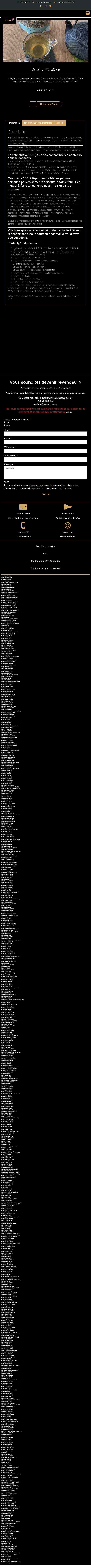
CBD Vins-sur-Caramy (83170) (8, 1037)
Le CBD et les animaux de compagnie (29, 267)
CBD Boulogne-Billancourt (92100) (10, 632)
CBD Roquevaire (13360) (7, 1427)
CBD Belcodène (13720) (7, 869)
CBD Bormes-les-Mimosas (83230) (10, 787)
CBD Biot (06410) (5, 1378)
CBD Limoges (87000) (7, 585)
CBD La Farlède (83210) (7, 686)
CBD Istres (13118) (5, 1073)
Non (8, 425)
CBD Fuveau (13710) (6, 826)
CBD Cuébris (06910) (6, 1475)
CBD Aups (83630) (6, 576)
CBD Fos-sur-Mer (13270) (7, 1086)
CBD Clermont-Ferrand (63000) (9, 650)
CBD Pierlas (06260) (6, 1436)
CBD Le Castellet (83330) (7, 1081)
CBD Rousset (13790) (6, 1271)
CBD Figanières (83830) (7, 945)
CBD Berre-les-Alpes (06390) (8, 714)
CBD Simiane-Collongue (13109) (9, 866)
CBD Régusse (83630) (7, 1065)
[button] (88, 13)
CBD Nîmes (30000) (6, 584)
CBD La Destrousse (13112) (8, 648)
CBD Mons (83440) (6, 1396)
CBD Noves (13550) (6, 1274)
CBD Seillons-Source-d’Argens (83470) (11, 851)
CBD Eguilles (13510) (6, 783)
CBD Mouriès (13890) (6, 796)
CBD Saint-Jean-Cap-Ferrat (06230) (10, 610)
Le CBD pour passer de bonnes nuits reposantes (34, 270)
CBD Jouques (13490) (6, 1083)
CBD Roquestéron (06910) (7, 683)
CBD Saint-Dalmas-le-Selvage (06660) (11, 1052)
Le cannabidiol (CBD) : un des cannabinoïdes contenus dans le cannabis (44, 285)
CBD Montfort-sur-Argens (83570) (9, 1508)
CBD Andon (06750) (6, 1325)
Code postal (10, 455)
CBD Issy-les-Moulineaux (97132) (9, 973)
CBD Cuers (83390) (6, 933)
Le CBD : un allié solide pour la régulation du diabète (35, 261)
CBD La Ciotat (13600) (6, 986)
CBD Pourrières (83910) (7, 871)
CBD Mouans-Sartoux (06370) (8, 599)
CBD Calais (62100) (6, 679)
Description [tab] (14, 123)
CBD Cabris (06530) (6, 992)
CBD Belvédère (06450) (7, 658)
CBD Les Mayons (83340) (7, 1121)
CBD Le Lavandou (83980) (8, 1022)
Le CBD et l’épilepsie (21, 276)
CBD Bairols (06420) (6, 1248)
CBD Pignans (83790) (6, 1434)
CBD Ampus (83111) (6, 1215)
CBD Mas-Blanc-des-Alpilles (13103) (10, 1287)
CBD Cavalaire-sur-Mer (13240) (9, 1302)
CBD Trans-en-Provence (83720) (9, 597)
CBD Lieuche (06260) (6, 581)
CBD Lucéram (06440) (7, 1347)
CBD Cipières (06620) (6, 638)
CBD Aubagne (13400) (7, 1342)
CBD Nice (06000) (5, 1141)
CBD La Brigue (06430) (7, 1456)
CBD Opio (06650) (6, 1228)
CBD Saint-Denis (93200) (7, 643)
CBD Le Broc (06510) (6, 1281)
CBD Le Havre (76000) (7, 646)
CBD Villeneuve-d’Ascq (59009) (9, 660)
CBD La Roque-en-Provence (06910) (10, 956)
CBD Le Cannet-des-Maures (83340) (10, 1521)
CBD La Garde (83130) (7, 1258)
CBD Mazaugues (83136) (7, 1515)
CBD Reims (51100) (6, 613)
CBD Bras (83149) (5, 1144)
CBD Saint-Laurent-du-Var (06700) (10, 892)
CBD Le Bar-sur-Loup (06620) (8, 1424)
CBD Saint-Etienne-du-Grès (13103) (10, 623)
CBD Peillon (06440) (6, 1254)
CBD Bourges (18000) (6, 857)
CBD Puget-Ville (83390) (7, 1447)
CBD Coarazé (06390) (6, 709)
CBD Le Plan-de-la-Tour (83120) (9, 1419)
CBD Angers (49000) (6, 852)
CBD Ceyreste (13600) (6, 900)
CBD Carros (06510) (6, 1077)
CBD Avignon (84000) (6, 704)
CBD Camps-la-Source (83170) (9, 1457)
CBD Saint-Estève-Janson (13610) (9, 602)
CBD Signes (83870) (6, 905)
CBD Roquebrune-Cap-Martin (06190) (10, 750)
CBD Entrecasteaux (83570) (8, 1510)
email (69, 411)
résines (69, 147)
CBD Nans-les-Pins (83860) (8, 1109)
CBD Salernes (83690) (6, 1100)
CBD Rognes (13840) (6, 1530)
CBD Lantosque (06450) (7, 780)
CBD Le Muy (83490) (6, 1044)
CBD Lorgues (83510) (6, 805)
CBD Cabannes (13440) (7, 983)
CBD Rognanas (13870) (7, 889)
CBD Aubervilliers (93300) (7, 785)
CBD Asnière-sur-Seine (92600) (9, 976)
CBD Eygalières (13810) (7, 1340)
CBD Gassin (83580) (6, 938)
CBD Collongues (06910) (7, 640)
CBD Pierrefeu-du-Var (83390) (9, 847)
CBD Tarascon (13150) (6, 1200)
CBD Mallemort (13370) (7, 772)
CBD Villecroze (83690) (7, 1128)
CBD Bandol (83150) (6, 637)
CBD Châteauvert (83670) (7, 1526)
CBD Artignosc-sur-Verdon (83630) (10, 768)
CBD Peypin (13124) (6, 1197)
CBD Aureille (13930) (6, 1339)
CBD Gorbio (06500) (6, 1543)
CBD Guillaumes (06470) (7, 1549)
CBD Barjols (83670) (6, 1495)
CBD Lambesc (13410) (6, 1149)
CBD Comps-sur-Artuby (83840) (9, 1546)
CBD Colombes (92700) (7, 671)
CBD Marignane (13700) (7, 1498)
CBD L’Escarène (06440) (7, 1355)
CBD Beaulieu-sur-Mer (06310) (9, 1058)
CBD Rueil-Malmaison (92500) (9, 620)
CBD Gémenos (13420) (7, 1034)
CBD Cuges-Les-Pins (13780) (8, 1502)
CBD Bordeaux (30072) (7, 941)
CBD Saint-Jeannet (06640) (8, 978)
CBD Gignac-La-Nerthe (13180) (9, 1236)
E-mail (7, 438)
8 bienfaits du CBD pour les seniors (28, 264)
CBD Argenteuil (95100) (7, 819)
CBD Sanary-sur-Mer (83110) (8, 813)
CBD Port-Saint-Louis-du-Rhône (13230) (11, 1507)
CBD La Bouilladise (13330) (8, 1312)
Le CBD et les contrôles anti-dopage (28, 282)
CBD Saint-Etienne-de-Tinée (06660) (10, 681)
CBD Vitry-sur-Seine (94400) (8, 803)
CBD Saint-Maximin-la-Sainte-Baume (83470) (12, 999)
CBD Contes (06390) (6, 1126)
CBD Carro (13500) (6, 1222)
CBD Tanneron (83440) (7, 1253)
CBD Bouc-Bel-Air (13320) (7, 790)
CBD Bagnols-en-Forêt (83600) (9, 862)
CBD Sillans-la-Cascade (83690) (9, 856)
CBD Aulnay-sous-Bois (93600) (9, 994)
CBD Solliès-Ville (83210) (7, 1170)
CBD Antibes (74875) (6, 782)
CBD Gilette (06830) (6, 867)
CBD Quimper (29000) (7, 670)
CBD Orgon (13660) (6, 1528)
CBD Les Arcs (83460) (6, 1179)
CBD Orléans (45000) (6, 808)
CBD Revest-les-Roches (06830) (9, 1146)
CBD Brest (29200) (6, 948)
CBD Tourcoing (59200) (7, 668)
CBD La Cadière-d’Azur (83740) (9, 1390)
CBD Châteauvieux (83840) (8, 757)
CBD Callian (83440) (6, 1009)
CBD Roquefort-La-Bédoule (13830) (10, 915)
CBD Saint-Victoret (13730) (8, 1012)
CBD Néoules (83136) (6, 721)
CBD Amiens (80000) (6, 749)
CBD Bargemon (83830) (7, 834)
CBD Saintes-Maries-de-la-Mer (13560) (11, 732)
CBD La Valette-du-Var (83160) (9, 1350)
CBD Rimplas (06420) (6, 1362)
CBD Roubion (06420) (6, 1095)
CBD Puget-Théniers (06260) (8, 1025)
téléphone (20, 224)
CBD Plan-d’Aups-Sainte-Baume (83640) (11, 1431)
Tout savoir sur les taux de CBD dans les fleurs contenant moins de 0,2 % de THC (46, 249)
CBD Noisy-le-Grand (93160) (8, 605)
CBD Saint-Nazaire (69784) (8, 587)
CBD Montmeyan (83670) (7, 615)
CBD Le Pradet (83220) (7, 747)
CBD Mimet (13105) (6, 1047)
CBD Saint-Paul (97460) (7, 984)
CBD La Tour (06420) (6, 1142)
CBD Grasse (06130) (6, 1256)
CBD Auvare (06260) (6, 1353)
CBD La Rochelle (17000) (7, 1053)
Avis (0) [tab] (60, 123)
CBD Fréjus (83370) (6, 625)
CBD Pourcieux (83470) (7, 1055)
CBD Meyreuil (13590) (6, 1367)
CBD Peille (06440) (6, 1358)
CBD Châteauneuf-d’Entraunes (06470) (11, 1093)
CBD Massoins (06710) (7, 1393)
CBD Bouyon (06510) (6, 600)
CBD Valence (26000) (6, 642)
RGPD (6, 482)
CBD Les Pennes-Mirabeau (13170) (10, 928)
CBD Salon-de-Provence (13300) (9, 582)
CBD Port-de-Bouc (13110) (7, 1137)
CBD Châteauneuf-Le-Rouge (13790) (10, 1404)
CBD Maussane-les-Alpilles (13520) (10, 656)
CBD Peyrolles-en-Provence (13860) (10, 1276)
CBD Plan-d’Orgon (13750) (8, 1469)
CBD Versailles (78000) (7, 902)
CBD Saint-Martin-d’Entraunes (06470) (11, 711)
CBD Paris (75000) (6, 773)
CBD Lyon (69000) (6, 1154)
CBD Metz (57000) (6, 645)
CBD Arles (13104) (5, 688)
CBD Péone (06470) (6, 1368)
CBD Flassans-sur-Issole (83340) (9, 1554)
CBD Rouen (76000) (6, 917)
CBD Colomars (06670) (7, 1465)
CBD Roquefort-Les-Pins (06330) (9, 674)
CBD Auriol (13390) (6, 767)
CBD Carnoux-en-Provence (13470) (10, 1067)
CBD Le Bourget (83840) (7, 628)
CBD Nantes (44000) (6, 981)
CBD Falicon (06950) (6, 1401)
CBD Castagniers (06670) (7, 849)
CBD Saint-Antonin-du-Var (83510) (10, 1118)
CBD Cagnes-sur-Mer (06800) (8, 706)
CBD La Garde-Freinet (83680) (9, 607)
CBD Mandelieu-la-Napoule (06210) (10, 1467)
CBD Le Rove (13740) (6, 1454)
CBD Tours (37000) (6, 1075)
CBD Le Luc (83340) (6, 1556)
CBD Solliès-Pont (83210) (7, 1045)
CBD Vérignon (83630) (7, 1320)
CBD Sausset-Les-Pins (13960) (8, 1070)
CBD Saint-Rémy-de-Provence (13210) (11, 1474)
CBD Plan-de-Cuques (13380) (8, 1177)
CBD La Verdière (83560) (7, 1106)
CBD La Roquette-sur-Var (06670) (9, 1488)
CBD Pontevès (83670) (7, 1282)
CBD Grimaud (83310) (6, 1108)
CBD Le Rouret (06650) (7, 874)
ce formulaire (36, 224)
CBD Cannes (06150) (6, 960)
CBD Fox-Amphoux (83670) (8, 633)
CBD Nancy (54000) (6, 579)
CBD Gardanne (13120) (7, 880)
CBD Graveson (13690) (7, 663)
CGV (45, 554)
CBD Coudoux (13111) (6, 717)
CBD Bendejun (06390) (7, 1167)
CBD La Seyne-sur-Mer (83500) (9, 1266)
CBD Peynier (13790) (6, 1225)
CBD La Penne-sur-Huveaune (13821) (10, 1235)
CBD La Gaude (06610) (7, 1289)
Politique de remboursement (45, 568)
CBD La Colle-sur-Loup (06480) (9, 1198)
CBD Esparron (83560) (7, 897)
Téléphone (9, 447)
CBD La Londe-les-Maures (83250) (10, 1485)
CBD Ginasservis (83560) (7, 964)
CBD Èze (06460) (5, 1187)
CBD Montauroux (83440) (7, 1205)
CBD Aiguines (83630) (7, 828)
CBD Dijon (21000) (6, 617)
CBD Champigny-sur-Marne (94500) (10, 988)
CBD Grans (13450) (6, 1114)
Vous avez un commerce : (17, 419)
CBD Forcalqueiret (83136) (8, 836)
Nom (6, 429)
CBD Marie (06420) (6, 1416)
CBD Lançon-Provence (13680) (9, 745)
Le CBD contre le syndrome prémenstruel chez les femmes (38, 273)
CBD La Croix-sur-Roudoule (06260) (10, 1399)
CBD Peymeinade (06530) (8, 694)
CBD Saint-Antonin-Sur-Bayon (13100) (10, 726)
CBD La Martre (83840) (7, 875)
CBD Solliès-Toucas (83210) (8, 712)
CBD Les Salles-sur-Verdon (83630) (10, 762)
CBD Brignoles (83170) (7, 691)
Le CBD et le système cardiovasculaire (29, 258)
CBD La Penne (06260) (7, 1269)
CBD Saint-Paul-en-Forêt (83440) (9, 1477)
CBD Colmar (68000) (6, 678)
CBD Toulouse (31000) (6, 635)
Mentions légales (45, 546)
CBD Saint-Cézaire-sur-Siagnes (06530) (11, 1279)
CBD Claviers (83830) (6, 1164)
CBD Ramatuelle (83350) (7, 754)
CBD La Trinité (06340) (7, 1409)
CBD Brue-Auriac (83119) (7, 1317)
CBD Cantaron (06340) (7, 882)
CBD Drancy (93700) (6, 577)
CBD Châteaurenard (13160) (8, 693)
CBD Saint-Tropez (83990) (7, 991)
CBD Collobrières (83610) (7, 908)
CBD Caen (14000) (6, 833)
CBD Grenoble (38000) (7, 930)
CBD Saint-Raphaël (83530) (8, 1357)
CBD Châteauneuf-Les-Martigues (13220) (11, 1202)
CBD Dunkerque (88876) (7, 707)
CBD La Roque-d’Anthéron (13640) (10, 1337)
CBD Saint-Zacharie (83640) (8, 1246)
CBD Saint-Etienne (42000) (8, 595)
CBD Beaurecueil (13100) (7, 755)
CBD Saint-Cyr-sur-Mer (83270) (9, 1020)
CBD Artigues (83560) (6, 1208)
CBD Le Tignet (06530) (7, 1319)
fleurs (61, 147)
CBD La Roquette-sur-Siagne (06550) (10, 1233)
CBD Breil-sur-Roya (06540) (8, 1490)
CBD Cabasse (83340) (6, 1017)
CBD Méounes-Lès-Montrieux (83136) (10, 1553)
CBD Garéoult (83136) (6, 1371)
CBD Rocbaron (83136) (7, 1348)
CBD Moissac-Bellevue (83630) (9, 1292)
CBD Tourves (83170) (6, 1113)
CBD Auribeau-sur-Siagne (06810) (9, 737)
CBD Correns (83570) (6, 996)
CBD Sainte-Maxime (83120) (8, 1548)
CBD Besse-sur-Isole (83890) (8, 903)
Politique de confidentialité (45, 561)
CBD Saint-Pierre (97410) (7, 1030)
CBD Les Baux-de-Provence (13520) (10, 1334)
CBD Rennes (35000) (6, 1105)
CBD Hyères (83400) (6, 1024)
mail (13, 224)
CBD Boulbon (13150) (6, 730)
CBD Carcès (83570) (6, 1180)
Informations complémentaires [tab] (38, 123)
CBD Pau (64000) (5, 1002)
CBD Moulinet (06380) (7, 798)
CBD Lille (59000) (5, 719)
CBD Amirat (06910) (6, 1297)
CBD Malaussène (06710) (7, 816)
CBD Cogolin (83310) (6, 777)
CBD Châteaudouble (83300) (8, 612)
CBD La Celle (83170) (6, 1226)
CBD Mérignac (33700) (7, 727)
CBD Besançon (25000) (7, 791)
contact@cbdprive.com (23, 243)
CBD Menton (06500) (6, 1386)
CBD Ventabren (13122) (7, 1429)
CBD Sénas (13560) (6, 800)
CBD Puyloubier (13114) (7, 1535)
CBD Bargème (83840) (7, 627)
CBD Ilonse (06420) (6, 1462)
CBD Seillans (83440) (6, 739)
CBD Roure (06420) (6, 795)
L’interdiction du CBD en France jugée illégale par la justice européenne (43, 252)
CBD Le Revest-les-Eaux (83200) (9, 1523)
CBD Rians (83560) (6, 724)
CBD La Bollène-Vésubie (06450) (9, 1080)
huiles (55, 147)
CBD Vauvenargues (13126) (8, 953)
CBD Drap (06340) (6, 1190)
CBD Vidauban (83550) (7, 885)
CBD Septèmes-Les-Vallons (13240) (10, 592)
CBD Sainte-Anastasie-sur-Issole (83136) (11, 1203)
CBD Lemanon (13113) (6, 1042)
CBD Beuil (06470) (6, 890)
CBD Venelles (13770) (6, 778)
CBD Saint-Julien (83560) (7, 1398)
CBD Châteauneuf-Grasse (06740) (9, 1558)
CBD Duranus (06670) (6, 1487)
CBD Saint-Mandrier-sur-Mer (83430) (10, 815)
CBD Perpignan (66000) (7, 912)
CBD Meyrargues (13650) (7, 1411)
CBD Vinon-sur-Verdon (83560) (9, 864)
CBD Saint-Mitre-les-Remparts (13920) (11, 788)
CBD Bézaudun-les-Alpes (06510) (9, 1035)
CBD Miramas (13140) (6, 1220)
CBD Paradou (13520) (6, 1085)
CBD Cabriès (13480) (6, 1444)
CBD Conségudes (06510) (7, 1310)
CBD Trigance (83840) (7, 1264)
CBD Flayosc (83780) (6, 1439)
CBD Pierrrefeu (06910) (7, 910)
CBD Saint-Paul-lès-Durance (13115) (10, 622)
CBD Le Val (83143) (6, 1263)
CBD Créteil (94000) (6, 651)
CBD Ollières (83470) (6, 698)
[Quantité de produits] (32, 104)
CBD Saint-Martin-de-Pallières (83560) (11, 1561)
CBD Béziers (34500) (6, 907)
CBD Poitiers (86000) (6, 997)
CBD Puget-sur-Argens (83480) (9, 1505)
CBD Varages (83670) (6, 1451)
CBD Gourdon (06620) (7, 734)
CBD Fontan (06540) (6, 758)
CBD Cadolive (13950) (6, 935)
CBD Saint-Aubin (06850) (7, 861)
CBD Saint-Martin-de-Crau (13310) (9, 1421)
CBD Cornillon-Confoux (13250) (9, 1332)
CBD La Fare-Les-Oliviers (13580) (9, 618)
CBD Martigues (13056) (7, 1103)
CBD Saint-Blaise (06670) (7, 925)
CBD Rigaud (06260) (6, 673)
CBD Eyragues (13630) (7, 1156)
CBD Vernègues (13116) (7, 951)
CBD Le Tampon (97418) (7, 1241)
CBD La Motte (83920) (7, 1218)
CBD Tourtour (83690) (6, 1480)
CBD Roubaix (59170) (6, 630)
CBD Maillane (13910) (6, 701)
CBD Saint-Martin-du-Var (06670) (9, 1192)
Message (8, 464)
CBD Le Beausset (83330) (7, 854)
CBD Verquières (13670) (7, 936)
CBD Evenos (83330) (6, 1006)
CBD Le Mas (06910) (6, 1134)
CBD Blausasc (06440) (7, 1533)
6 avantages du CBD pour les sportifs (29, 255)
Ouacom (36, 296)
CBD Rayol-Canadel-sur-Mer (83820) (10, 1217)
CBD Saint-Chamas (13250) (8, 1403)
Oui (7, 422)
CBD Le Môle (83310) (6, 1123)
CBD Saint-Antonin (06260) (8, 661)
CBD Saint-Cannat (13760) (7, 1007)
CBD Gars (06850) (5, 609)
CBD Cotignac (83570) (7, 1381)
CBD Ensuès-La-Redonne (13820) (9, 932)
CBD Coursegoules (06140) (8, 1309)
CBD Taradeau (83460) (7, 702)
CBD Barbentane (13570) (7, 1426)
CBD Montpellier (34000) (7, 590)
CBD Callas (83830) (6, 955)
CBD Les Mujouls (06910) (7, 1182)
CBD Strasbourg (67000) (7, 818)
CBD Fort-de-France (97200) (8, 604)
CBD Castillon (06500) (6, 1363)
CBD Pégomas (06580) (7, 1090)
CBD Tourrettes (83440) (7, 1119)
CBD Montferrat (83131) (7, 1322)
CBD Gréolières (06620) (7, 979)
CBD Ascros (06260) (6, 1139)
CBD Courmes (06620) (7, 699)
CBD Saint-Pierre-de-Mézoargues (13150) (11, 940)
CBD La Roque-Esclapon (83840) (9, 829)
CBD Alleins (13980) (6, 1185)
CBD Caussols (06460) (7, 801)
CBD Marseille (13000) (6, 793)
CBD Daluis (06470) (6, 589)
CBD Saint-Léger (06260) (7, 1324)
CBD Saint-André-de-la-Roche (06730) (11, 1497)
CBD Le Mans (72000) (6, 1091)
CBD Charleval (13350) (7, 895)
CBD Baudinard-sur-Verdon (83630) (10, 1172)
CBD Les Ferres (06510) (7, 887)
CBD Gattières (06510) (6, 884)
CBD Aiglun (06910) (6, 966)
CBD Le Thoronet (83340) (7, 859)
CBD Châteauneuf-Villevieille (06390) (10, 1152)
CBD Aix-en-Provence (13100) (8, 913)
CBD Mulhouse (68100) (7, 1098)
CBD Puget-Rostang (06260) (8, 923)
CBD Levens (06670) (6, 971)
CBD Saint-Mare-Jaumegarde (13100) (10, 1243)
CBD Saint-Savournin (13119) (8, 735)
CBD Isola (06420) (6, 1540)
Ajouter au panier (49, 104)
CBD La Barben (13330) (7, 1040)
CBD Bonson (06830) (6, 841)
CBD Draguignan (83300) (7, 1019)
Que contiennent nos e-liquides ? (27, 279)
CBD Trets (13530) (5, 968)
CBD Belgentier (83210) (7, 1072)
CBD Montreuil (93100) (7, 1307)
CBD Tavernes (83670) (7, 676)
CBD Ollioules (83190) (6, 1011)
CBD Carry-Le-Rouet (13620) (8, 1050)
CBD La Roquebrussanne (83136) (9, 1014)
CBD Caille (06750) (6, 1195)
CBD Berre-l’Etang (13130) (7, 1414)
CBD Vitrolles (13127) (6, 1230)
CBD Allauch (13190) (6, 594)
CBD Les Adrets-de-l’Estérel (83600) (10, 1482)
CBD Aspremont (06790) (7, 1301)
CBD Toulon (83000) (6, 927)
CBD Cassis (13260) (6, 1518)
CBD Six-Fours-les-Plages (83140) (9, 1360)
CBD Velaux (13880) (6, 843)
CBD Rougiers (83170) (6, 1261)
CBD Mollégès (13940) (7, 684)
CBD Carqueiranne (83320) (8, 821)
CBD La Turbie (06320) (7, 1442)
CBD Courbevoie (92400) (7, 1159)
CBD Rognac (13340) (6, 1032)
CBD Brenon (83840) (6, 1513)
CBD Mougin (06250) (6, 655)
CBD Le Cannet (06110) (7, 1184)
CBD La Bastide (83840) (7, 1001)
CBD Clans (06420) (6, 1157)
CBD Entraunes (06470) (7, 877)
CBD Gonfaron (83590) (7, 920)
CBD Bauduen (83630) (7, 1345)
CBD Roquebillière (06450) (8, 806)
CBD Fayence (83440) (7, 696)
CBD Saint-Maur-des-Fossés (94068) (10, 839)
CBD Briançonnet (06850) (7, 742)
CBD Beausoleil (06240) (7, 1437)
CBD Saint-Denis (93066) (7, 763)
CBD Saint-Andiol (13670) (7, 1049)
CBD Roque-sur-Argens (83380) (9, 872)
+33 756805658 (45, 401)
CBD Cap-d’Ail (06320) (7, 666)
